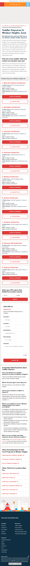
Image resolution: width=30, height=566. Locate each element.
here (8, 399)
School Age (4, 552)
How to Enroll (18, 527)
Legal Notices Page (24, 561)
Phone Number (15, 339)
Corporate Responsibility (20, 533)
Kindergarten (4, 550)
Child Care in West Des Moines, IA (12, 485)
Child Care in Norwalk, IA (9, 493)
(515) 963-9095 (15, 237)
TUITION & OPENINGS (15, 96)
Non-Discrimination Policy (21, 531)
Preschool (3, 545)
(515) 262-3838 (15, 261)
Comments (6, 343)
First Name (15, 319)
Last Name (15, 325)
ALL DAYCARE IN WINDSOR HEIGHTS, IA (17, 25)
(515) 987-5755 (15, 171)
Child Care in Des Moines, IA (10, 473)
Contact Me (15, 360)
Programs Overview (5, 539)
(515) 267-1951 (15, 101)
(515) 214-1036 (15, 146)
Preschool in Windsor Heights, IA (12, 459)
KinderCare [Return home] (2, 4)
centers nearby (14, 4)
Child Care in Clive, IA (8, 477)
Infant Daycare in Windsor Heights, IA (13, 455)
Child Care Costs (19, 529)
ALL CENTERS (5, 25)
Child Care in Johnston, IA (10, 489)
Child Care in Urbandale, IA (10, 481)
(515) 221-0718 (15, 125)
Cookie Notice (13, 560)
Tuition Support (18, 525)
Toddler (3, 543)
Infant (2, 541)
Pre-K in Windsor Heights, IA (10, 463)
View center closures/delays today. (10, 517)
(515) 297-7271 (15, 192)
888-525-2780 (7, 309)
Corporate (3, 533)
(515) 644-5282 (15, 216)
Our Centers (4, 529)
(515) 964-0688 (15, 282)
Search (15, 299)
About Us (3, 525)
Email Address (15, 332)
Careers (3, 531)
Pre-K (2, 548)
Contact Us (3, 527)
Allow (15, 563)
